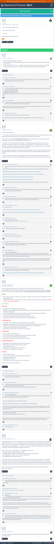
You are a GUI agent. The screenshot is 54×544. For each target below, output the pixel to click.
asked (3, 24)
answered (3, 58)
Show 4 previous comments (7, 475)
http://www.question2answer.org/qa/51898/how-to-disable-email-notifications (17, 176)
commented (4, 77)
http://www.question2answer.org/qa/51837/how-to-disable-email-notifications (17, 179)
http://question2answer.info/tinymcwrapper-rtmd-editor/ (16, 221)
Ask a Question (25, 11)
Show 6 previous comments (7, 370)
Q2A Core (10, 24)
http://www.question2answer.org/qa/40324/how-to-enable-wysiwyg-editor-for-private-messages (21, 171)
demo (32, 1)
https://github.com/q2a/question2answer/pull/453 (40, 518)
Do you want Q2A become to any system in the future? (13, 490)
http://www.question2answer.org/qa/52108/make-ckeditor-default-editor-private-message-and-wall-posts (23, 174)
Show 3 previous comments (7, 74)
